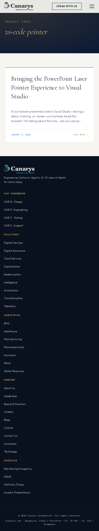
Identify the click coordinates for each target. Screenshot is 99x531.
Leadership (10, 396)
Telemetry (10, 306)
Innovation (10, 443)
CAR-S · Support (13, 225)
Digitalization (12, 266)
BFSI (6, 323)
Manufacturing (13, 339)
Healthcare (10, 331)
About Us (9, 388)
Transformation (13, 298)
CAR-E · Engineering (16, 209)
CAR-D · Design (13, 201)
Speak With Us (66, 6)
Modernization (12, 274)
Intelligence (10, 282)
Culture (8, 427)
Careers (8, 411)
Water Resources (14, 371)
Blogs (7, 419)
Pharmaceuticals (14, 347)
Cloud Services (12, 258)
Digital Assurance (14, 250)
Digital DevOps (13, 242)
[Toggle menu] (92, 6)
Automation (11, 290)
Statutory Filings (14, 484)
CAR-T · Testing (13, 217)
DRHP (7, 476)
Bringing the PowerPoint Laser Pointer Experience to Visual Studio (49, 87)
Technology (10, 451)
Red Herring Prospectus (18, 468)
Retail (7, 363)
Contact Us (10, 435)
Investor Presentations (17, 492)
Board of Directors (15, 404)
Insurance (9, 355)
